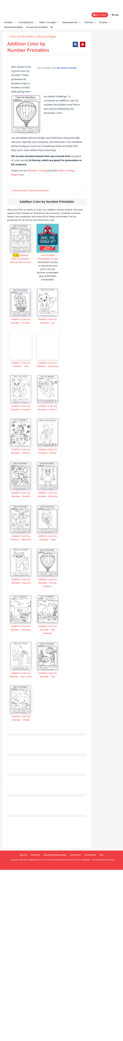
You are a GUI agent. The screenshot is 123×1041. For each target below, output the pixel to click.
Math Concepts (49, 22)
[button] (51, 27)
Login (115, 14)
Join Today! (99, 14)
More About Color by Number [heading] (31, 190)
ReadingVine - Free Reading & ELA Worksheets (98, 860)
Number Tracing (37, 170)
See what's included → (68, 68)
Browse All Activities (37, 27)
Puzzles (104, 22)
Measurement (72, 22)
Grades (9, 22)
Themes (90, 22)
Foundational (27, 22)
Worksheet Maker (13, 27)
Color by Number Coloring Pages (32, 36)
